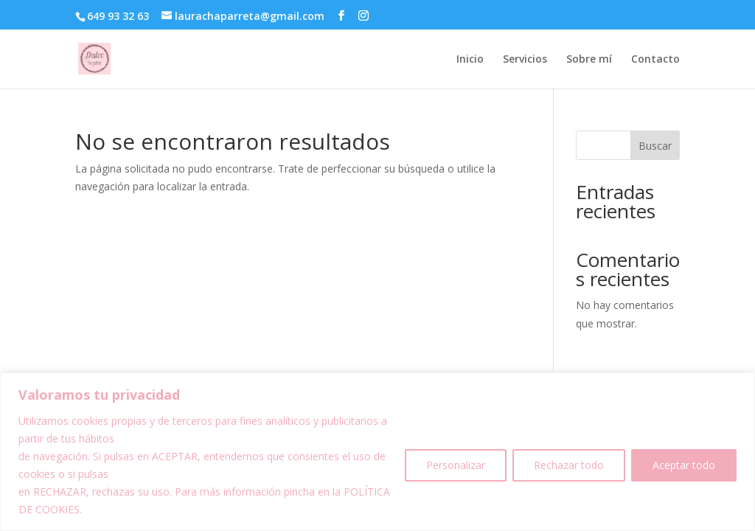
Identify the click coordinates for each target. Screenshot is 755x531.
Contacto (655, 60)
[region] (377, 451)
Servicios (525, 60)
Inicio (470, 60)
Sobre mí (589, 60)
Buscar (655, 146)
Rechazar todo (569, 465)
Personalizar (455, 465)
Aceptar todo (684, 465)
